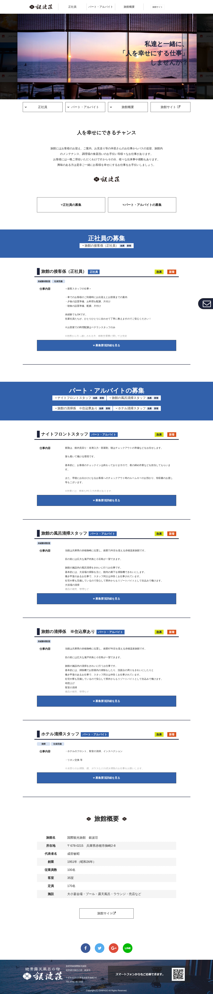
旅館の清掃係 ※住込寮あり (84, 408)
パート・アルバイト (85, 107)
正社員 (42, 107)
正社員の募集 (71, 205)
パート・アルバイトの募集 (142, 205)
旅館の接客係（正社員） (108, 245)
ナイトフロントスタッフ (81, 398)
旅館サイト (106, 913)
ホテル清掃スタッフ (138, 408)
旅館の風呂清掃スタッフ (135, 398)
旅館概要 (129, 6)
